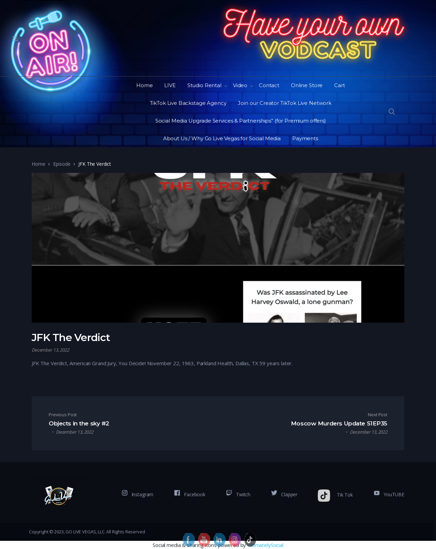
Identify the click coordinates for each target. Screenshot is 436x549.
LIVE (169, 85)
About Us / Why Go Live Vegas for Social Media (222, 138)
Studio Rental (204, 85)
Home (144, 85)
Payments (305, 138)
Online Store (307, 85)
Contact (269, 85)
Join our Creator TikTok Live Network (284, 103)
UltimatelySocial (265, 545)
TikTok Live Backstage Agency (188, 103)
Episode (61, 164)
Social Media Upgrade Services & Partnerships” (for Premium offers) (240, 120)
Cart (339, 85)
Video (240, 85)
